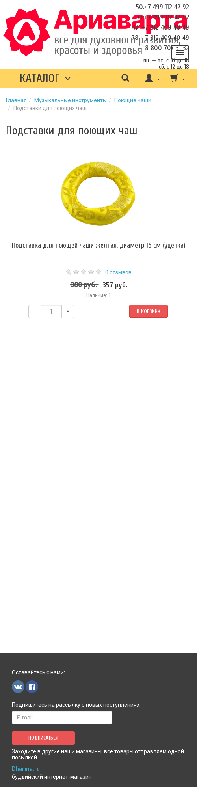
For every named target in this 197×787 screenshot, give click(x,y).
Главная (16, 100)
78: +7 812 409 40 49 (160, 38)
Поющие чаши (132, 100)
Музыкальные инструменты (70, 100)
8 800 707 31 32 (167, 48)
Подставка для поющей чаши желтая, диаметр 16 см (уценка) (99, 245)
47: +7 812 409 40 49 (160, 27)
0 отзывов (118, 272)
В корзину (148, 311)
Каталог (39, 78)
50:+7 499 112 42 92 (162, 7)
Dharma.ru (26, 769)
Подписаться (43, 737)
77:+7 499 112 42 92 (163, 17)
